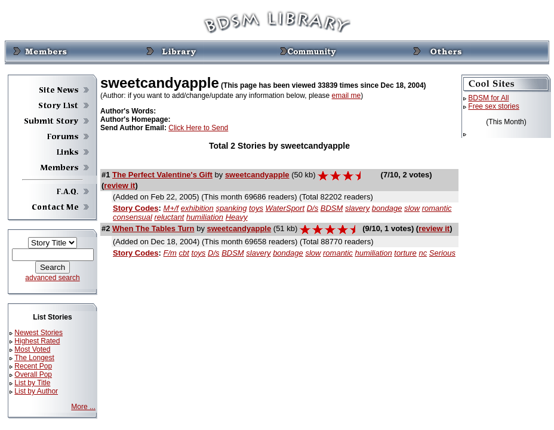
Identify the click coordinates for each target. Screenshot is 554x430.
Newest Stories (38, 332)
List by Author (36, 391)
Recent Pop (33, 366)
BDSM (332, 208)
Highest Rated (37, 341)
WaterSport (285, 208)
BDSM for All (488, 98)
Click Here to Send (198, 128)
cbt (184, 252)
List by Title (32, 383)
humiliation (204, 217)
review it (119, 185)
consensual (132, 217)
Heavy (237, 217)
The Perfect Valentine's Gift (162, 174)
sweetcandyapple (257, 174)
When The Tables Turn (153, 228)
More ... (83, 407)
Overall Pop (33, 374)
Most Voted (32, 349)
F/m (170, 252)
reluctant (169, 217)
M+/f (171, 208)
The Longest (34, 358)
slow (412, 208)
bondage (387, 208)
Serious (442, 252)
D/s (313, 208)
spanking (231, 208)
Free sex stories (493, 106)
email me (346, 95)
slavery (357, 208)
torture (405, 252)
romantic (437, 208)
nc (422, 252)
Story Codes (136, 208)
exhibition (197, 208)
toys (256, 208)
